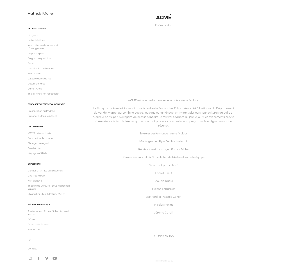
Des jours (33, 35)
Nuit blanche (35, 180)
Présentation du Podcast (41, 110)
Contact (32, 248)
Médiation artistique (39, 204)
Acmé (31, 63)
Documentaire (35, 126)
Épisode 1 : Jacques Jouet (42, 115)
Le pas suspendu (37, 53)
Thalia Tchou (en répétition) (43, 93)
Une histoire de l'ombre (41, 68)
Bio (29, 239)
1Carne (32, 219)
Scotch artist (35, 73)
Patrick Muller (41, 13)
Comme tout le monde (40, 138)
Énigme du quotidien (39, 58)
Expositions (34, 164)
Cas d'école (34, 148)
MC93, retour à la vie (39, 133)
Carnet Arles (35, 88)
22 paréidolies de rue (39, 78)
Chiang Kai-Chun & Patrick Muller (46, 193)
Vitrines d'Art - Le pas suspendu (45, 170)
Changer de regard (38, 143)
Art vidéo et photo (38, 28)
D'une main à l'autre (39, 224)
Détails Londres (36, 83)
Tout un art (34, 229)
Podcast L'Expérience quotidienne (46, 104)
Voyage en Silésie (37, 153)
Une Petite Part (36, 175)
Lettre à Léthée (36, 40)
